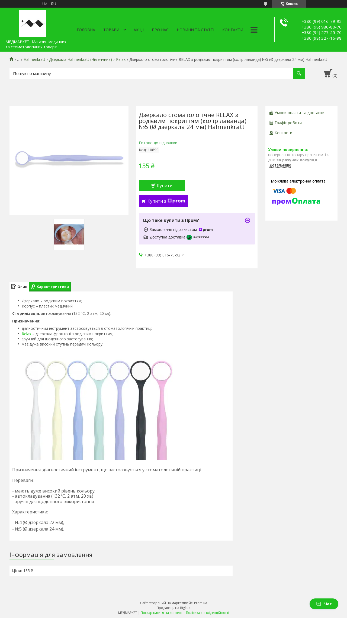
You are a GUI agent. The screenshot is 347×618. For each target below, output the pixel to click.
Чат (324, 603)
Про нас (160, 29)
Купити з (166, 201)
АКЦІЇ (139, 29)
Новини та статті (195, 29)
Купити (164, 186)
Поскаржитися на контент (161, 612)
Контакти (232, 29)
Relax (121, 59)
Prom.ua (200, 603)
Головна (86, 29)
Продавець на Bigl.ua (173, 608)
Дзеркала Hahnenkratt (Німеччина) (80, 59)
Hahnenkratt (34, 59)
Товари (111, 29)
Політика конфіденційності (207, 612)
